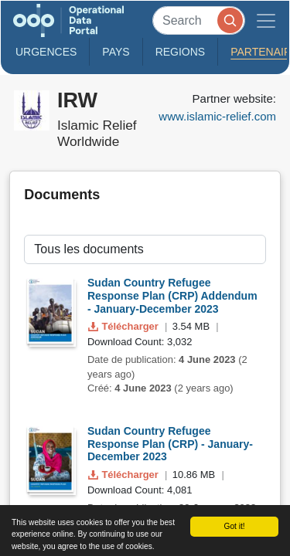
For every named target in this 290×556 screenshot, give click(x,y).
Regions (180, 52)
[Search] (198, 20)
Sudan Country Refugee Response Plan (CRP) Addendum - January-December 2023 (172, 295)
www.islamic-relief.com (217, 116)
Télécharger (124, 326)
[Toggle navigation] (266, 20)
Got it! (233, 526)
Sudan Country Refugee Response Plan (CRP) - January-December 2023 (170, 444)
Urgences (46, 52)
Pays (115, 52)
